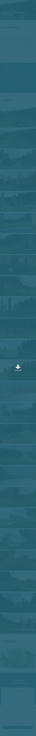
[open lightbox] (18, 117)
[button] (2, 10)
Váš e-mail (5, 702)
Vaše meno (6, 696)
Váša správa (6, 709)
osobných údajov (21, 722)
